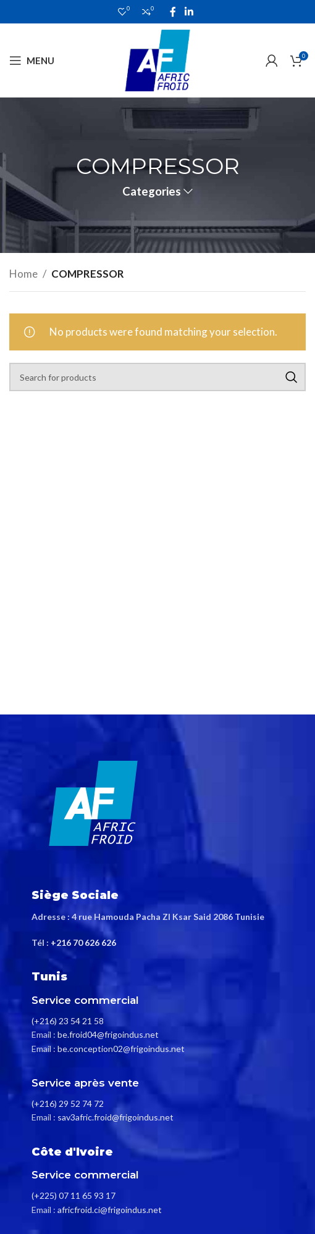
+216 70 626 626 (83, 942)
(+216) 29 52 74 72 (68, 1103)
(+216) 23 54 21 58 (68, 1021)
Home (23, 273)
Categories (151, 191)
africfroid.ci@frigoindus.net (109, 1209)
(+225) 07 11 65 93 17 (74, 1195)
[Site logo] (157, 58)
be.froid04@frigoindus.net (108, 1034)
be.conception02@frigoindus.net (121, 1048)
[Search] (157, 377)
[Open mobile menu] (32, 60)
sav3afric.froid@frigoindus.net (115, 1117)
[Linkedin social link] (188, 11)
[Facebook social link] (173, 11)
